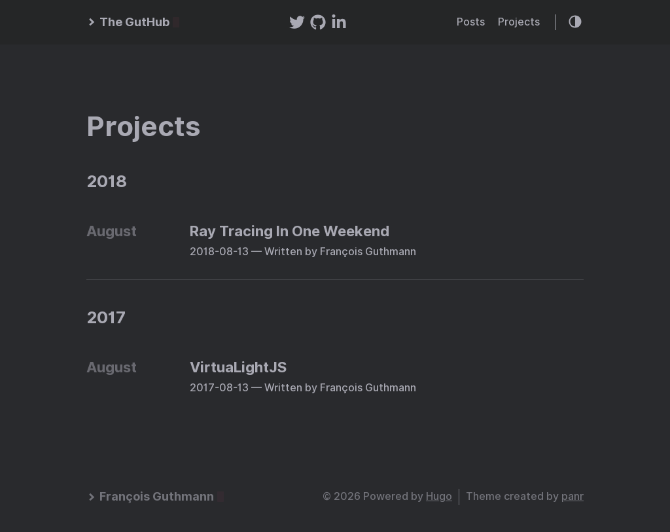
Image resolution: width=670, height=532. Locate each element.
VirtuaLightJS (238, 367)
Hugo (439, 496)
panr (572, 496)
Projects (519, 22)
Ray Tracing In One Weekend (289, 230)
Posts (471, 22)
